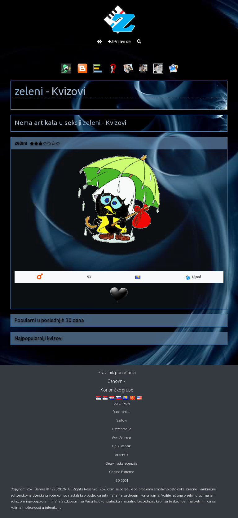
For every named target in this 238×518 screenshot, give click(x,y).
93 (89, 277)
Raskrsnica (121, 412)
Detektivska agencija (122, 464)
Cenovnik (117, 381)
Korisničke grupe (116, 389)
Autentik (121, 455)
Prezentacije (121, 429)
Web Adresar (121, 438)
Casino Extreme (121, 472)
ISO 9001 (121, 481)
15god (193, 277)
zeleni (29, 91)
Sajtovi (122, 420)
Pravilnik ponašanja (117, 372)
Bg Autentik (121, 446)
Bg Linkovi (121, 403)
